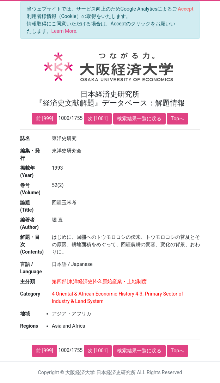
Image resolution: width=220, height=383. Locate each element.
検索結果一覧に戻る (139, 118)
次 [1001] (98, 118)
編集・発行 (30, 154)
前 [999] (44, 118)
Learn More (64, 31)
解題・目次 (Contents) (32, 244)
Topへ (177, 118)
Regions (29, 326)
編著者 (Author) (29, 223)
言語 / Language (31, 267)
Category (30, 294)
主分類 (27, 281)
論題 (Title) (26, 206)
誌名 (25, 138)
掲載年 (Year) (27, 171)
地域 (25, 313)
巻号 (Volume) (30, 188)
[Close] (186, 8)
